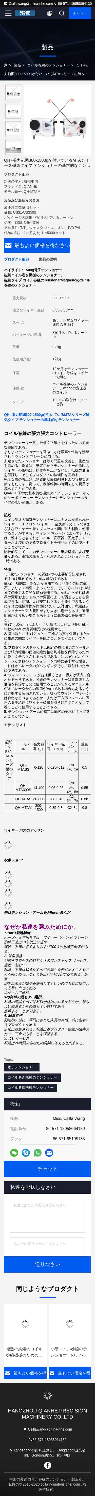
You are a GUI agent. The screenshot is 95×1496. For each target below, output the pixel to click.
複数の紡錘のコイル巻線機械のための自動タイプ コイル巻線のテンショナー (25, 1352)
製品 (17, 65)
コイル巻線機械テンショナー (31, 1087)
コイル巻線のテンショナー (48, 65)
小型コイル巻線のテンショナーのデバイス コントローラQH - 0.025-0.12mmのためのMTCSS (70, 1352)
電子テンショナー (22, 1067)
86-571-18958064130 (72, 4)
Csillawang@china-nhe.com (28, 4)
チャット (80, 13)
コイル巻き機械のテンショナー (32, 1077)
